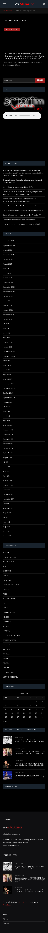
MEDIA (6, 626)
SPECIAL (6, 654)
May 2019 (6, 416)
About (5, 914)
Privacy (5, 919)
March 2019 (7, 425)
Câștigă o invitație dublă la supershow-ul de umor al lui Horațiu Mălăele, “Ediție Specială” (29, 764)
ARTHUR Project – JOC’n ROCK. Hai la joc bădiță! (21, 224)
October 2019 (8, 393)
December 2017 (8, 494)
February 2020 (8, 384)
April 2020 (7, 375)
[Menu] (4, 4)
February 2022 (8, 305)
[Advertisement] (24, 140)
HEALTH (6, 617)
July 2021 (6, 324)
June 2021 (6, 328)
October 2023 (8, 259)
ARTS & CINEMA (9, 557)
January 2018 (7, 490)
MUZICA (6, 631)
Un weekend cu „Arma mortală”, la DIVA (18, 187)
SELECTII (6, 645)
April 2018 (6, 476)
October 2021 (8, 319)
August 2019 (7, 402)
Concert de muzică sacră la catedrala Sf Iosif (19, 220)
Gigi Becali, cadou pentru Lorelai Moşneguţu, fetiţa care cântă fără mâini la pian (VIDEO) (29, 776)
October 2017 (7, 504)
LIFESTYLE (7, 622)
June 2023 (6, 268)
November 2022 (9, 292)
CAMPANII (7, 571)
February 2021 (8, 342)
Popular (8, 730)
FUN (4, 603)
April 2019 (6, 421)
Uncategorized (11, 30)
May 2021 (6, 333)
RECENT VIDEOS (9, 640)
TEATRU (6, 663)
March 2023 (7, 278)
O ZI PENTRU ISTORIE (11, 635)
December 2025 (9, 241)
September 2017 (8, 508)
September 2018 (8, 453)
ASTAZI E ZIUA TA (10, 562)
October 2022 (8, 296)
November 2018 (8, 444)
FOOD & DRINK (9, 599)
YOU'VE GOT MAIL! (10, 677)
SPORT (5, 659)
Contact (6, 924)
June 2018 (6, 467)
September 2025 (9, 245)
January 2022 (8, 310)
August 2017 (7, 513)
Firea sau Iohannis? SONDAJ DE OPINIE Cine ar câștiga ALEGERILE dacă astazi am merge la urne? (30, 753)
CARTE (5, 576)
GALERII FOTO (9, 612)
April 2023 (7, 273)
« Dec (5, 721)
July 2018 (6, 462)
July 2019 (6, 407)
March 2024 (7, 250)
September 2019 (9, 398)
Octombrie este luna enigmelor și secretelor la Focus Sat (23, 210)
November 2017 (8, 499)
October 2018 (8, 448)
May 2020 (6, 370)
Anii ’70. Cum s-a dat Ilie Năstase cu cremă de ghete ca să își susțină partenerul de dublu (29, 740)
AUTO (5, 566)
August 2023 (7, 264)
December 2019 (9, 388)
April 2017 (6, 531)
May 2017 (6, 527)
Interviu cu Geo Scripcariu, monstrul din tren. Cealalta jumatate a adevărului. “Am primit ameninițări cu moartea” (24, 56)
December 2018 (8, 439)
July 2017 (6, 517)
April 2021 (6, 338)
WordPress (7, 905)
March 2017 (7, 536)
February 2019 (8, 430)
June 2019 (6, 411)
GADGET (6, 608)
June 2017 (6, 522)
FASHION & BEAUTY (11, 585)
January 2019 (8, 434)
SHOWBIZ (7, 649)
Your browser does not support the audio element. (22, 115)
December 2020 (9, 351)
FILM (5, 594)
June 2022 (6, 301)
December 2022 (9, 287)
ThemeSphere (23, 902)
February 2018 (8, 485)
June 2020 (6, 365)
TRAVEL (6, 668)
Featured (6, 589)
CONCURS (7, 580)
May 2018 (6, 471)
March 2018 (7, 480)
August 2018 (7, 457)
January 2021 (7, 347)
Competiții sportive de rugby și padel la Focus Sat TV (22, 215)
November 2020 (9, 356)
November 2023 (9, 255)
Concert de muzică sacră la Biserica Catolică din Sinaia (23, 206)
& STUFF (6, 552)
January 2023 (8, 282)
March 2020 (7, 379)
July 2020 (6, 361)
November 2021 (8, 315)
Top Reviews (32, 730)
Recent (19, 730)
